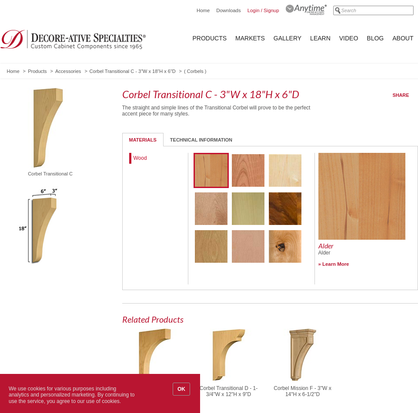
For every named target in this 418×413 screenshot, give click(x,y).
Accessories (68, 71)
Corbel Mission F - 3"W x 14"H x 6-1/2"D (302, 391)
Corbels (195, 71)
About (402, 38)
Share (401, 95)
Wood (140, 158)
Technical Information (201, 139)
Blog (375, 38)
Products (210, 38)
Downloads (228, 10)
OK (181, 389)
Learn (320, 38)
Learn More (335, 264)
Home (203, 10)
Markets (250, 38)
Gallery (287, 38)
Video (348, 38)
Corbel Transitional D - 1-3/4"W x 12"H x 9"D (228, 391)
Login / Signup (263, 10)
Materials (143, 139)
